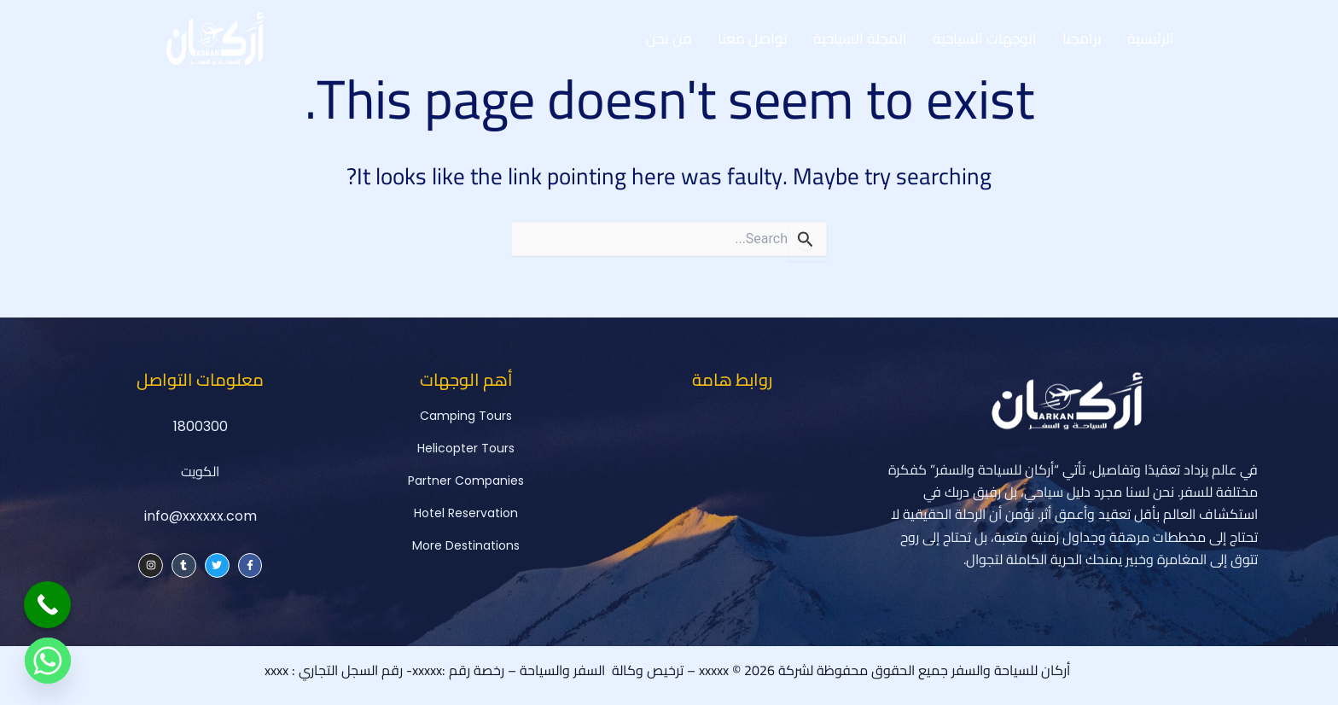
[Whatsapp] (48, 661)
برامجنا (1082, 38)
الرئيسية (1150, 38)
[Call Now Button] (47, 604)
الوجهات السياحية (985, 38)
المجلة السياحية (860, 38)
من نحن (669, 38)
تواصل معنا (753, 38)
